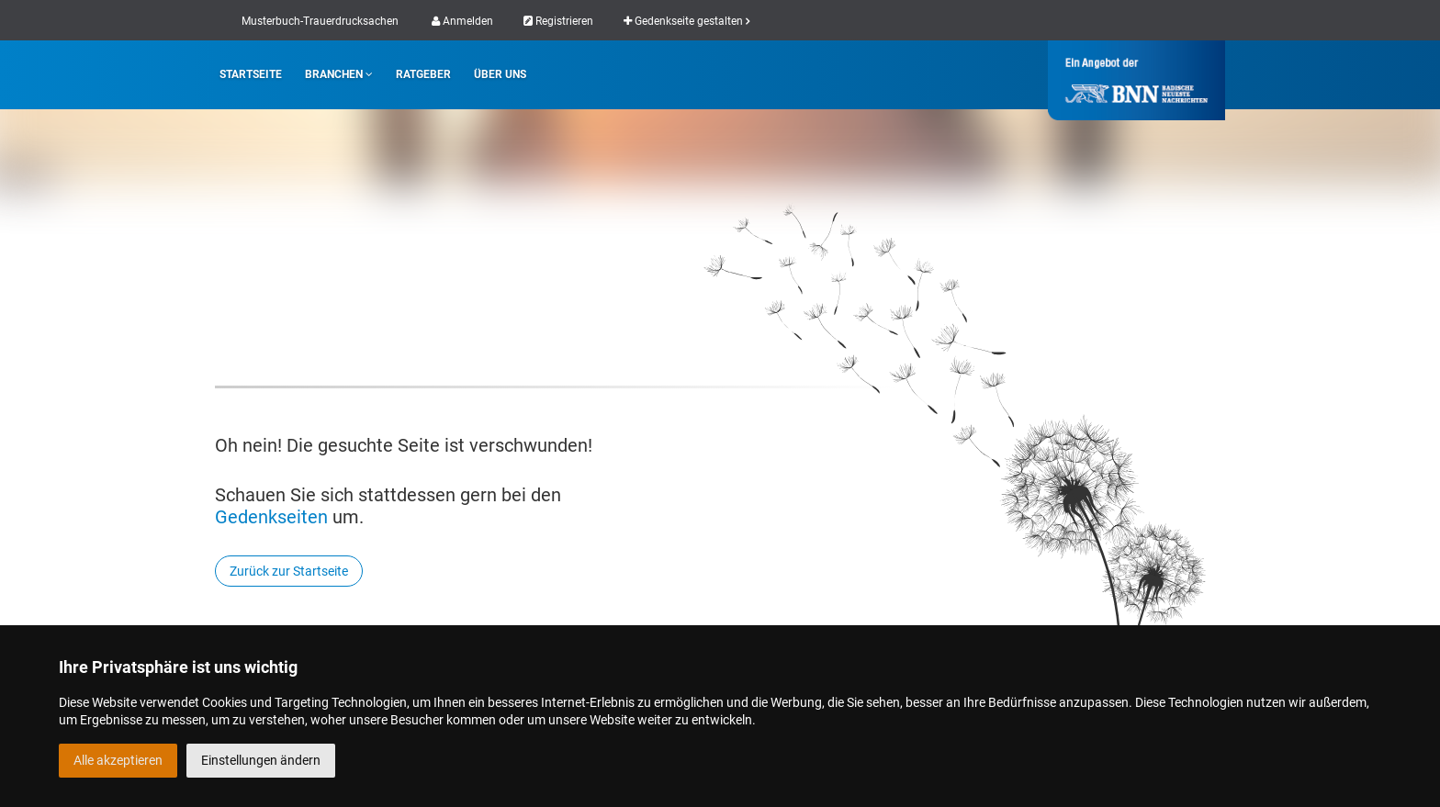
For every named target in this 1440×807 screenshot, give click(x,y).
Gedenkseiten (271, 517)
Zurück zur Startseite (289, 571)
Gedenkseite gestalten (686, 21)
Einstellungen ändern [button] (261, 760)
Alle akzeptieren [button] (118, 760)
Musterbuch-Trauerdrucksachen (320, 21)
